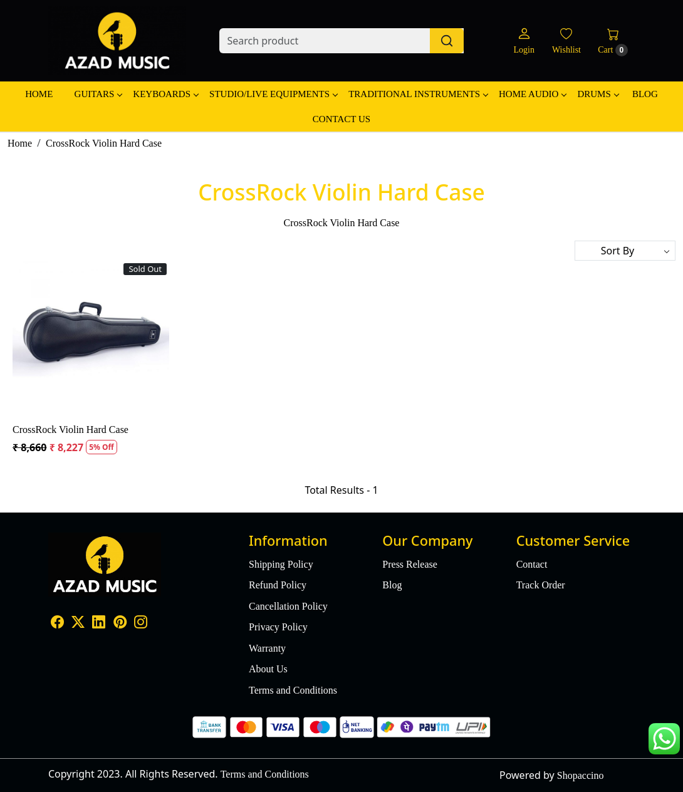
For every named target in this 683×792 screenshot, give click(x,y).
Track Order (540, 585)
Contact (532, 564)
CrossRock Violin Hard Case (70, 429)
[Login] (523, 41)
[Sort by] (625, 251)
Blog (645, 94)
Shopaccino (580, 775)
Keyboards (165, 94)
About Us (268, 669)
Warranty (267, 648)
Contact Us (341, 119)
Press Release (409, 564)
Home (39, 94)
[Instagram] (141, 623)
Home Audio (532, 94)
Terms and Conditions (293, 690)
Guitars (98, 94)
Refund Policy (277, 585)
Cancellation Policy (288, 606)
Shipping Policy (281, 564)
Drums (597, 94)
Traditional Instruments (417, 94)
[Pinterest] (120, 623)
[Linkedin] (99, 623)
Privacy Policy (278, 627)
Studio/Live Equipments (273, 94)
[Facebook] (57, 623)
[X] (78, 623)
